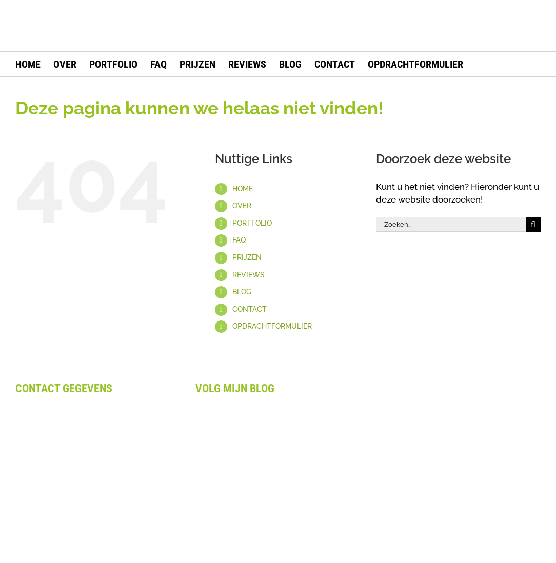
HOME (242, 189)
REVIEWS (248, 275)
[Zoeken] (533, 224)
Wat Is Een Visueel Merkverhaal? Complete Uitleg (266, 494)
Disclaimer (36, 514)
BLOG (241, 292)
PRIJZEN (247, 257)
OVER (241, 206)
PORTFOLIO (252, 223)
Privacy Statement (52, 526)
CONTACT (249, 309)
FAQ (239, 240)
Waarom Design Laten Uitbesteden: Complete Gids (274, 420)
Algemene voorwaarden (64, 500)
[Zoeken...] (451, 224)
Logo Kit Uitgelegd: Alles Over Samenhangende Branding (263, 457)
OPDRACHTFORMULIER (272, 326)
